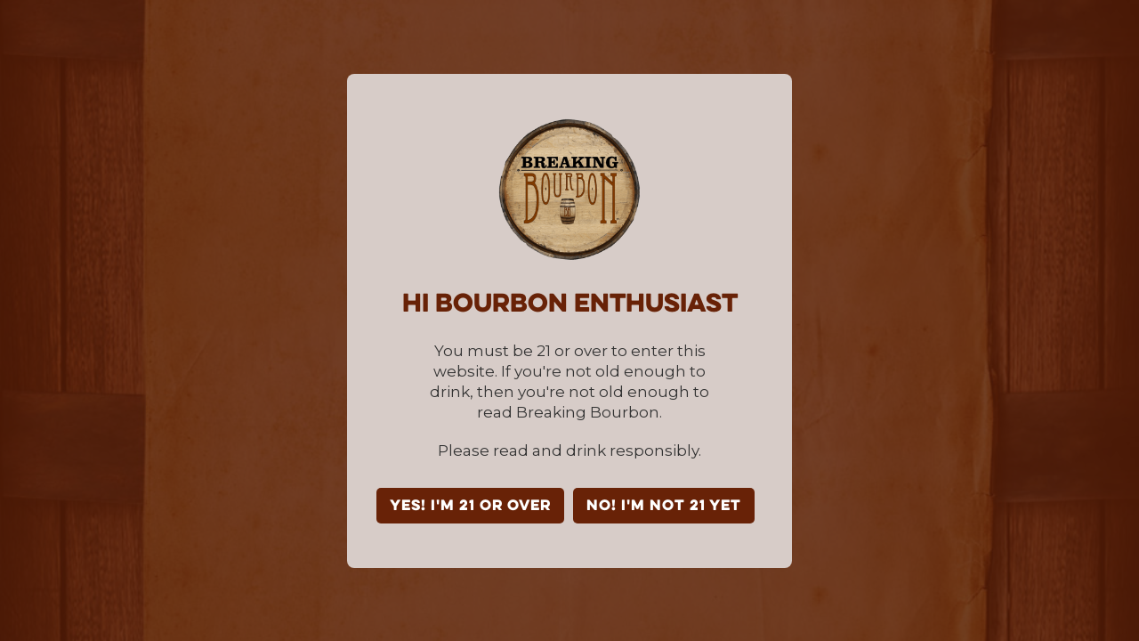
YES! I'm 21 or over (470, 507)
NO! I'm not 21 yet (663, 507)
